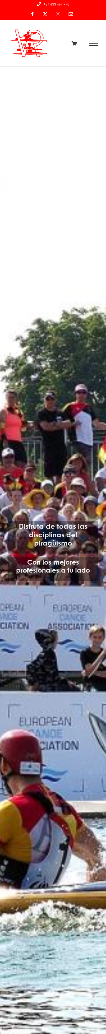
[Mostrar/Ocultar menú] (93, 43)
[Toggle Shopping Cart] (74, 43)
